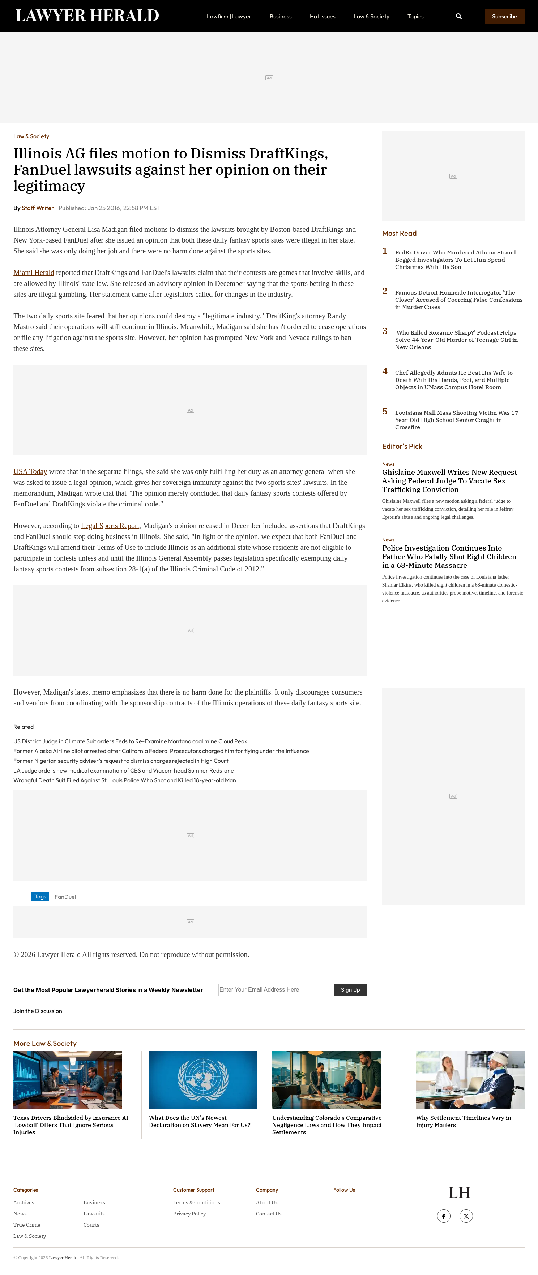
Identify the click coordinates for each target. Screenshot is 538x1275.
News (388, 464)
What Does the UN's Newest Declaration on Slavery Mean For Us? (200, 1121)
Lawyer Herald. (64, 1257)
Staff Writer (38, 208)
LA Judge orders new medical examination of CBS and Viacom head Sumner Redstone (123, 770)
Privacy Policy (189, 1213)
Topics (415, 16)
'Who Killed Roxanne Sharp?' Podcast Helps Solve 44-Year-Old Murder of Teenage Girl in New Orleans (456, 340)
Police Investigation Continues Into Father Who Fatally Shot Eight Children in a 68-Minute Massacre (449, 556)
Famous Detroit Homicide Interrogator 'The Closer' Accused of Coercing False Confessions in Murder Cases (459, 299)
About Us (267, 1202)
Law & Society (371, 16)
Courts (91, 1225)
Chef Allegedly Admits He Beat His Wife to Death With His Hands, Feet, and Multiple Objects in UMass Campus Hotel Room (454, 380)
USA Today (30, 471)
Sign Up (350, 990)
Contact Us (269, 1213)
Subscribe (504, 16)
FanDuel (65, 896)
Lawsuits (94, 1213)
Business (281, 16)
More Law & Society (45, 1043)
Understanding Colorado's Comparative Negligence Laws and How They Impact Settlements (327, 1125)
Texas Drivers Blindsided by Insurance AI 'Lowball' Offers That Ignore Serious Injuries (70, 1125)
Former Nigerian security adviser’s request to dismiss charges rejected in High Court (121, 760)
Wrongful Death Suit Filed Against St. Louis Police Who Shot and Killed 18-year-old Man (124, 780)
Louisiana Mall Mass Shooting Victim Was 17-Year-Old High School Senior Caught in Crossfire (458, 420)
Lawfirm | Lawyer (229, 16)
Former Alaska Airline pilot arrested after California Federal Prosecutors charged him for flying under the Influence (161, 750)
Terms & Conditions (196, 1202)
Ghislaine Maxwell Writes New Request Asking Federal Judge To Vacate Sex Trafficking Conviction (449, 480)
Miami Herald (33, 273)
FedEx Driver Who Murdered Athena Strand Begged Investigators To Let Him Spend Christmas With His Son (455, 259)
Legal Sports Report (110, 526)
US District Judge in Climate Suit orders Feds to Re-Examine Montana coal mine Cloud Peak (130, 741)
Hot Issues (323, 16)
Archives (23, 1202)
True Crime (26, 1225)
